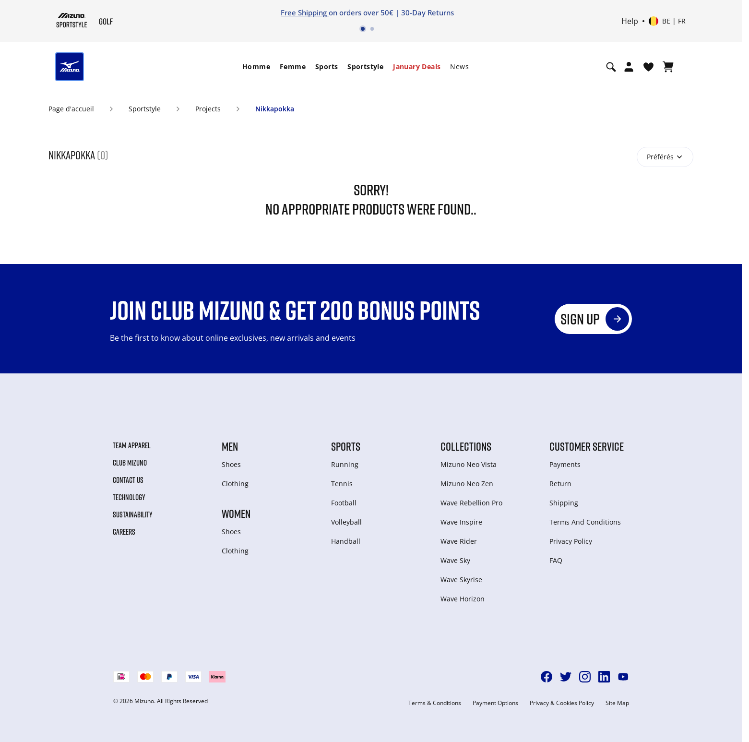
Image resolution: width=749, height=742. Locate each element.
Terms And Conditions (585, 522)
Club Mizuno (130, 462)
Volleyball (346, 522)
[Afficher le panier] (668, 66)
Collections (465, 446)
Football (344, 502)
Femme (293, 66)
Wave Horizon (462, 598)
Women (236, 513)
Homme (256, 66)
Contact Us (128, 480)
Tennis (342, 483)
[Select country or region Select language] (667, 21)
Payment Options (495, 703)
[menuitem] (256, 66)
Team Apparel (132, 445)
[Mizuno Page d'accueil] (71, 20)
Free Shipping (305, 12)
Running (344, 464)
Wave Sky (455, 560)
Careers (124, 532)
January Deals (416, 66)
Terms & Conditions (434, 703)
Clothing (235, 483)
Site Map (617, 703)
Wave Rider (458, 541)
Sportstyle (365, 66)
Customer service (586, 446)
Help (629, 21)
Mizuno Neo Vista (468, 464)
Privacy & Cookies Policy (562, 703)
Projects (208, 108)
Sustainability (133, 514)
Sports (326, 66)
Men (230, 446)
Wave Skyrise (461, 579)
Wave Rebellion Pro (471, 502)
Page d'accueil (71, 108)
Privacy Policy (570, 541)
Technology (129, 497)
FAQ (555, 560)
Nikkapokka (274, 108)
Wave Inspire (461, 522)
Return (560, 483)
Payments (565, 464)
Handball (345, 541)
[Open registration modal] (629, 66)
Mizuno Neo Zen (466, 483)
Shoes (231, 464)
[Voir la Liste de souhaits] (648, 66)
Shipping (563, 502)
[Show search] (611, 66)
